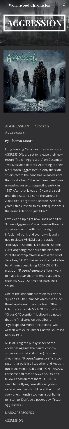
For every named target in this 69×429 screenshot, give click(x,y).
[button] (4, 5)
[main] (34, 23)
